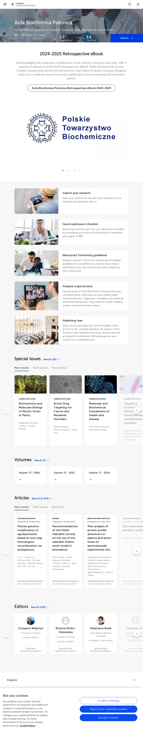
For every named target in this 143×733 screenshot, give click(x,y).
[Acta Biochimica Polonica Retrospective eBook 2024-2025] (71, 88)
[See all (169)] (40, 607)
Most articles (59, 367)
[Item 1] (68, 171)
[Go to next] (136, 410)
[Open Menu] (5, 4)
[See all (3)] (41, 460)
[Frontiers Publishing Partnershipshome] (23, 4)
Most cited (57, 507)
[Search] (130, 4)
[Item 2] (74, 171)
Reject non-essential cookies (108, 712)
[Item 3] (80, 171)
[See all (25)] (51, 359)
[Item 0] (63, 171)
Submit (124, 38)
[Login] (138, 4)
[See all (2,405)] (42, 498)
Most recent (21, 367)
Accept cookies (108, 721)
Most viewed (40, 367)
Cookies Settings (108, 704)
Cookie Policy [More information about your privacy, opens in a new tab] (27, 729)
